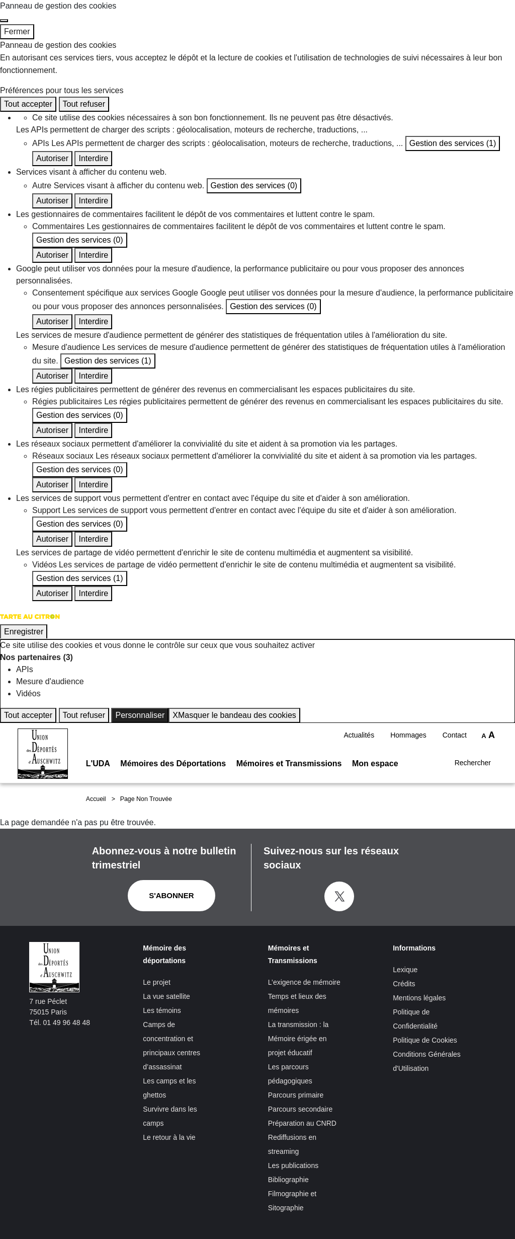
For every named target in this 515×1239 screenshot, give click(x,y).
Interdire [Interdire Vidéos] (93, 593)
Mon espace (375, 754)
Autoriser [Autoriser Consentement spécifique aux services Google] (52, 321)
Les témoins (162, 1010)
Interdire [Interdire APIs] (93, 158)
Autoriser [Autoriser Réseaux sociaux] (52, 484)
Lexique (405, 970)
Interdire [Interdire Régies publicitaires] (93, 430)
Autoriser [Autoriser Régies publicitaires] (52, 430)
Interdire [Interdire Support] (93, 539)
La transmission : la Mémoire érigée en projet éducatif (298, 1039)
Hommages (408, 725)
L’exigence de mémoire (304, 982)
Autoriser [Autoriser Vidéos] (52, 593)
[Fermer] (4, 20)
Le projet (156, 982)
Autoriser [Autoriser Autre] (52, 200)
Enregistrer (23, 631)
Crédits (404, 984)
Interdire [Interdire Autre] (93, 200)
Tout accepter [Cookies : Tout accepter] (28, 104)
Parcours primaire (295, 1095)
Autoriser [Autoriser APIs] (52, 158)
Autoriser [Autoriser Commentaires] (52, 255)
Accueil (96, 799)
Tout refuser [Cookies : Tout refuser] (84, 104)
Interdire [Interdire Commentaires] (93, 255)
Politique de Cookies (425, 1040)
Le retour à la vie (169, 1137)
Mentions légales (419, 998)
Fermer (17, 31)
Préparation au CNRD (302, 1123)
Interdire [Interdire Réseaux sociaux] (93, 484)
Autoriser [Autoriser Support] (52, 539)
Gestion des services (452, 143)
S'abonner (171, 895)
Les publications (293, 1165)
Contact (455, 725)
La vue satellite (166, 996)
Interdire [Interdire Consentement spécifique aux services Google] (93, 321)
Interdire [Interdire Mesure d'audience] (93, 376)
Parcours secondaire (300, 1109)
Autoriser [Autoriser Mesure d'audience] (52, 376)
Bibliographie (288, 1180)
